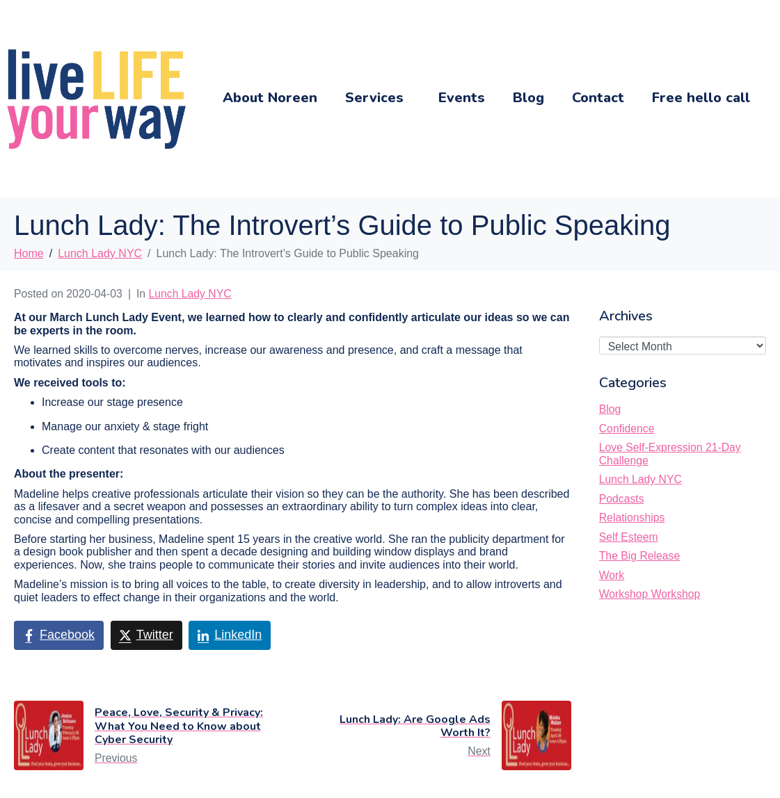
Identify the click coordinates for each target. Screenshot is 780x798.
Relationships (632, 517)
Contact (598, 97)
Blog (528, 97)
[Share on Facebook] (59, 635)
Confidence (627, 428)
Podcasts (621, 499)
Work (611, 575)
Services (374, 97)
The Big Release (639, 556)
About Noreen (270, 97)
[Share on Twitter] (146, 635)
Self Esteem (628, 537)
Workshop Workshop (650, 594)
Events (461, 97)
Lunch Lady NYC (190, 294)
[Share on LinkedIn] (230, 635)
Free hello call (701, 97)
